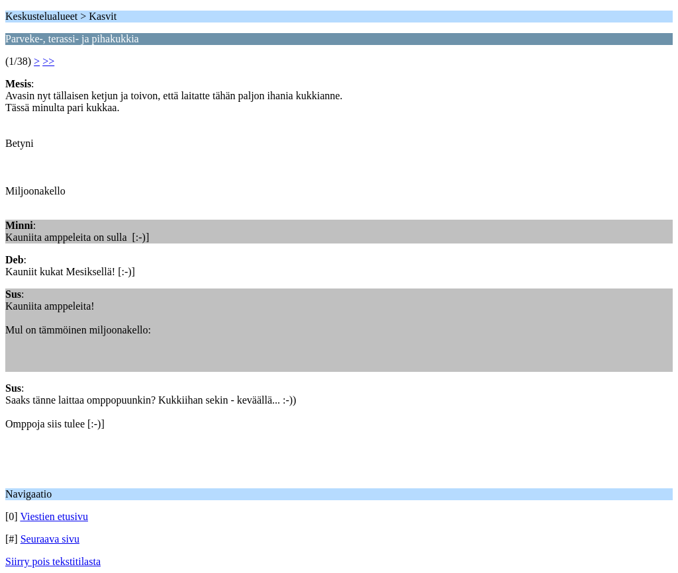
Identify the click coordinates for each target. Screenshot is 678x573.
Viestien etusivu (54, 516)
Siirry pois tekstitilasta (53, 561)
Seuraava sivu (50, 539)
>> (48, 61)
